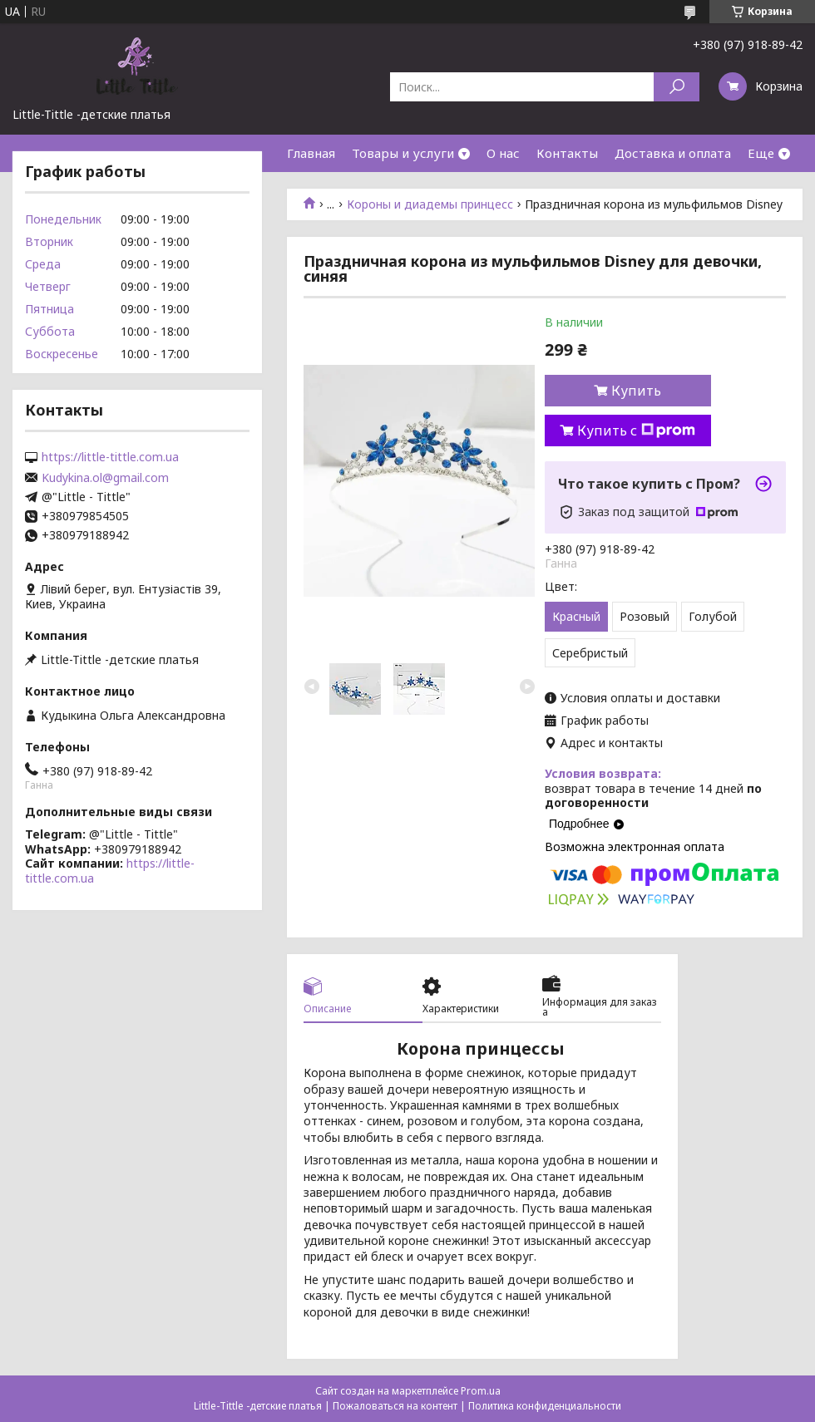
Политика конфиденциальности (544, 1406)
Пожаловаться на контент (395, 1406)
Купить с (636, 430)
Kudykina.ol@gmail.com (105, 477)
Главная (311, 153)
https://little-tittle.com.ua (110, 457)
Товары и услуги (403, 153)
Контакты (567, 153)
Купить (636, 390)
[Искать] (676, 86)
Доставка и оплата (673, 153)
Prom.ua (481, 1391)
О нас (503, 153)
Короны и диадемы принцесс (430, 204)
